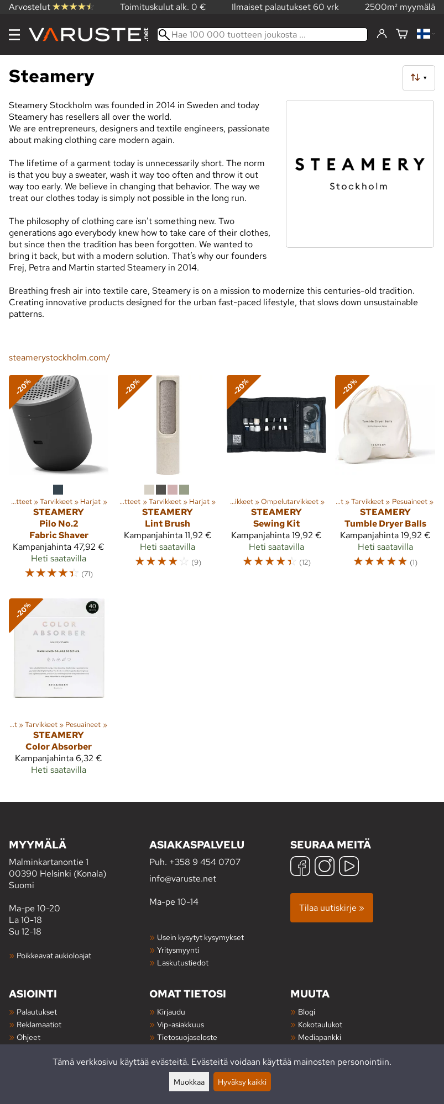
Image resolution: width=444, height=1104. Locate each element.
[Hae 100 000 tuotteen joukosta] (262, 34)
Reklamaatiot (39, 1024)
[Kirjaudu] (382, 34)
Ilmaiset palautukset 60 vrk (285, 7)
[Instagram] (325, 867)
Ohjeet (28, 1037)
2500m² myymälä (400, 7)
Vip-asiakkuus (180, 1024)
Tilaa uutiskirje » (331, 908)
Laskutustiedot (182, 962)
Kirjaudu (171, 1011)
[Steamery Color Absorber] (59, 691)
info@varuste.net (182, 878)
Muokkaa (189, 1081)
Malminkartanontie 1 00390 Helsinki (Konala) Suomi (79, 864)
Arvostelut (51, 7)
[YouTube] (349, 867)
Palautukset (37, 1011)
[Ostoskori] (402, 34)
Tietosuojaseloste (187, 1037)
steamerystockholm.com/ (59, 357)
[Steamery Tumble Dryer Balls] (385, 482)
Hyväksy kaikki (242, 1081)
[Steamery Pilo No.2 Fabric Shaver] (59, 482)
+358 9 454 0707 (205, 862)
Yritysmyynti (178, 949)
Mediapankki (319, 1037)
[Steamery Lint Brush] (168, 482)
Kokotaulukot (320, 1024)
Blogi (306, 1011)
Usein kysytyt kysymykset (200, 937)
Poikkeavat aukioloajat (54, 955)
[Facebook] (300, 867)
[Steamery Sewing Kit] (277, 482)
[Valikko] (14, 34)
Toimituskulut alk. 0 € (163, 7)
